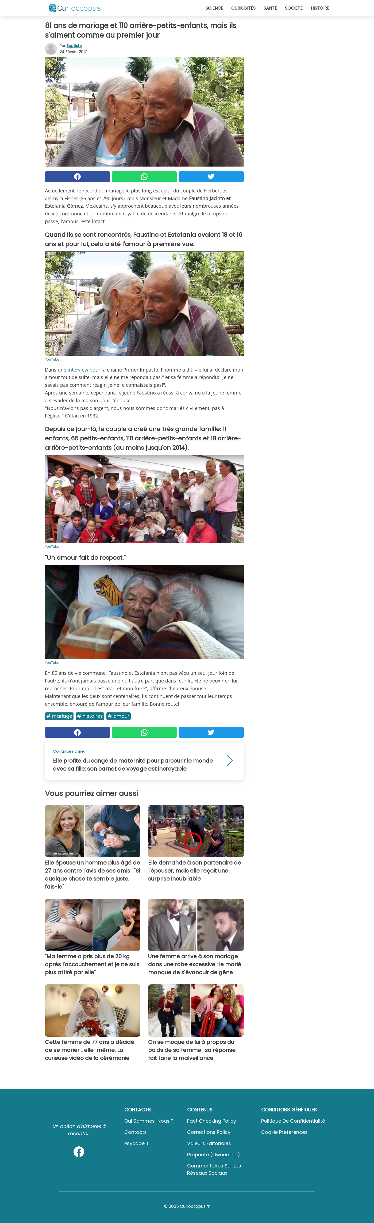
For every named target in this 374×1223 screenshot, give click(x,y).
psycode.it (136, 1143)
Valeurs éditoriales (209, 1143)
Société (294, 8)
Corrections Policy (208, 1132)
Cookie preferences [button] (284, 1132)
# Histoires (90, 716)
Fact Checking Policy (211, 1121)
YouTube (52, 359)
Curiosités (243, 8)
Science (214, 8)
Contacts (135, 1132)
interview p (80, 369)
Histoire (320, 8)
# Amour (118, 716)
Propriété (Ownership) (213, 1154)
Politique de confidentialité (293, 1121)
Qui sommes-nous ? (148, 1121)
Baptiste (74, 45)
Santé (270, 8)
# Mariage (59, 716)
